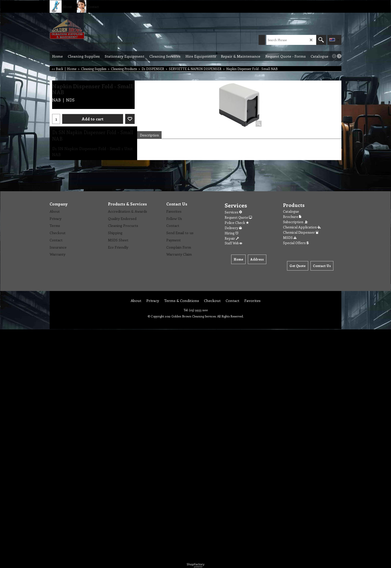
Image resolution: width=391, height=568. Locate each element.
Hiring (231, 233)
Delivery (233, 227)
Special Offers (296, 242)
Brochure (292, 216)
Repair (232, 238)
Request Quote (238, 217)
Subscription (295, 221)
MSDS (289, 237)
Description (149, 135)
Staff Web (233, 243)
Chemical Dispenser (300, 232)
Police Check (237, 222)
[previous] (334, 56)
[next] (339, 56)
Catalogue (291, 211)
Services (233, 212)
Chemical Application (302, 227)
